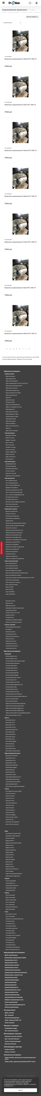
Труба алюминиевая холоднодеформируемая (18, 713)
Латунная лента (10, 798)
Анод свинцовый (10, 895)
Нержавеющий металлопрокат (14, 952)
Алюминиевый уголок (12, 689)
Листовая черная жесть (12, 497)
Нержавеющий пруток (11, 987)
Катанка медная (10, 838)
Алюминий (8, 654)
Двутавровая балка (11, 464)
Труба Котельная (10, 400)
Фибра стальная (10, 454)
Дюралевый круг (10, 769)
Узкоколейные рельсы (12, 645)
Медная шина (9, 857)
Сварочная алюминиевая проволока (16, 703)
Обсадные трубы (10, 402)
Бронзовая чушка (10, 736)
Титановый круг (10, 940)
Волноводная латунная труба (13, 791)
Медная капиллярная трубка (13, 843)
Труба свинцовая (10, 909)
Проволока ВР (9, 520)
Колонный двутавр (11, 466)
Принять (20, 1090)
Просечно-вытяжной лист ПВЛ (14, 490)
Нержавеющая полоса (11, 967)
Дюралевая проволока (12, 765)
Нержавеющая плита (11, 962)
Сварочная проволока (11, 556)
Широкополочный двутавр (13, 475)
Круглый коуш (9, 603)
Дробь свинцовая (10, 897)
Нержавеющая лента (11, 960)
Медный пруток (10, 866)
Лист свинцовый (10, 902)
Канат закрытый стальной (13, 582)
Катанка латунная (10, 793)
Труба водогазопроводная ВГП (14, 385)
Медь (6, 831)
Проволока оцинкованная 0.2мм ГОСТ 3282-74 (20, 105)
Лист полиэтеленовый (11, 1030)
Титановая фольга (10, 933)
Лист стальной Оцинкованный (14, 492)
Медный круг (9, 861)
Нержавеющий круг (11, 982)
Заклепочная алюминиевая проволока (16, 696)
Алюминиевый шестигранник (14, 694)
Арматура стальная (11, 435)
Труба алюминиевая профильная (15, 710)
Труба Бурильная (10, 409)
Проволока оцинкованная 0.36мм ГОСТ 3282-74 (20, 196)
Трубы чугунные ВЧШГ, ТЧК (13, 1020)
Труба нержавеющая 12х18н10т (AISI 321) (17, 383)
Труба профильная (11, 378)
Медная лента (9, 845)
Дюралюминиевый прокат (12, 753)
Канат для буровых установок (14, 570)
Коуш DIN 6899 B (10, 591)
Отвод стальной (9, 1049)
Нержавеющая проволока (12, 970)
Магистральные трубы (12, 411)
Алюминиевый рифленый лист (14, 684)
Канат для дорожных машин (13, 575)
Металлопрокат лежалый (12, 1034)
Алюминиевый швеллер (12, 691)
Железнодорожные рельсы (13, 627)
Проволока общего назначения (14, 532)
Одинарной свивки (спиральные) (15, 608)
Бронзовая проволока (11, 729)
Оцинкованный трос (11, 610)
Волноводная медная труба (13, 833)
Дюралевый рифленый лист (13, 777)
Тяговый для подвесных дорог (14, 619)
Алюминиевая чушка (11, 670)
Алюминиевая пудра (11, 1028)
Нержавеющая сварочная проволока (16, 972)
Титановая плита (10, 923)
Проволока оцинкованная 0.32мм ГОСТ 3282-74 (20, 150)
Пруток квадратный (11, 452)
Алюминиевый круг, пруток (13, 677)
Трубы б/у (8, 428)
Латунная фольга (10, 810)
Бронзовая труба (10, 732)
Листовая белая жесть (12, 499)
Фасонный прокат (10, 461)
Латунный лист (10, 819)
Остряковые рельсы (11, 634)
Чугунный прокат (9, 1010)
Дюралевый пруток (11, 774)
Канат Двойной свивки (12, 568)
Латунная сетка (10, 805)
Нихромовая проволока (12, 885)
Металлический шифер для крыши (15, 501)
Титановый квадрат (11, 937)
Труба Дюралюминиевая (12, 779)
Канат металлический (11, 561)
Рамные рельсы (10, 638)
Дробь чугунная (9, 1012)
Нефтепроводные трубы (12, 414)
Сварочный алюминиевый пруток (15, 705)
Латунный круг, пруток (12, 817)
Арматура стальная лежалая (13, 1036)
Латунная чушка (10, 812)
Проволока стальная (11, 509)
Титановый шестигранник (13, 947)
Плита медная (9, 871)
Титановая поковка (11, 926)
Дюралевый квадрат (11, 767)
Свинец (7, 892)
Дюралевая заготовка (12, 755)
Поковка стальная (10, 447)
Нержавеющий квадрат (12, 980)
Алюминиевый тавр (11, 687)
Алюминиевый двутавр (12, 672)
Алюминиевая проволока (13, 663)
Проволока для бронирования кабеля (16, 523)
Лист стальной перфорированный (15, 494)
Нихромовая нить (10, 883)
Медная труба (9, 852)
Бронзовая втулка (10, 720)
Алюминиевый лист (11, 679)
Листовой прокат (10, 478)
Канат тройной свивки (12, 584)
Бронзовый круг (10, 743)
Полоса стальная (10, 449)
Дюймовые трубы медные (13, 835)
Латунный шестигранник (12, 822)
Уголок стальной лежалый (13, 1041)
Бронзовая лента (10, 722)
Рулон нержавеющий (11, 1002)
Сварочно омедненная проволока (15, 558)
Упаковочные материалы (12, 1055)
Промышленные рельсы (12, 636)
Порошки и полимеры (11, 1025)
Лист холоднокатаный (12, 483)
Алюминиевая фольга (12, 668)
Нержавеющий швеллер (12, 994)
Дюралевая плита (10, 760)
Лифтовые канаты (10, 605)
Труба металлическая (11, 388)
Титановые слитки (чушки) (13, 935)
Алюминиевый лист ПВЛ (12, 682)
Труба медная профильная (13, 876)
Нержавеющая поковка (12, 965)
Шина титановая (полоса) (13, 949)
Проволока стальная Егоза (13, 542)
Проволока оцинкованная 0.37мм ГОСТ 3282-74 (20, 242)
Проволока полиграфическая (13, 537)
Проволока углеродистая (12, 549)
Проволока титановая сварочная (14, 918)
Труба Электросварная (12, 381)
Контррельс (9, 629)
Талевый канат (10, 617)
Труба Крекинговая (11, 418)
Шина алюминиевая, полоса (13, 715)
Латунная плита (10, 800)
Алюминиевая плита (11, 658)
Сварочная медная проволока (14, 873)
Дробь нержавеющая (11, 955)
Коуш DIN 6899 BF (10, 594)
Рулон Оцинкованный (12, 504)
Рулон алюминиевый (11, 701)
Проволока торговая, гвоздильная (15, 546)
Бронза (7, 717)
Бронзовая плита (10, 724)
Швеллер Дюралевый (12, 784)
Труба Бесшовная (10, 376)
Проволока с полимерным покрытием (16, 539)
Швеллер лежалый (10, 1044)
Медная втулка (10, 840)
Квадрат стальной (10, 440)
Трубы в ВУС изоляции (12, 430)
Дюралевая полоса (11, 762)
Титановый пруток (11, 944)
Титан (6, 911)
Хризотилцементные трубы (13, 392)
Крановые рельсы (10, 631)
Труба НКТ (8, 397)
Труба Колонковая (10, 421)
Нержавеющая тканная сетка (14, 975)
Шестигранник (10, 459)
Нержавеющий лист (11, 985)
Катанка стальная (10, 513)
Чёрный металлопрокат (12, 371)
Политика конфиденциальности (16, 1083)
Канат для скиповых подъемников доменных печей (20, 577)
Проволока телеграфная (12, 544)
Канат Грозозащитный (12, 565)
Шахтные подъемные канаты (14, 622)
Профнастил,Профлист (12, 487)
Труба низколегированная (13, 404)
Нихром (7, 878)
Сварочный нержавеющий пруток (15, 1004)
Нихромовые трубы (11, 888)
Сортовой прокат (10, 433)
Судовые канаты (10, 615)
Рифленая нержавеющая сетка (14, 999)
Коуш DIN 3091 (9, 589)
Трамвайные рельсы (11, 643)
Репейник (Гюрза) (10, 554)
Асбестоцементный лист (12, 506)
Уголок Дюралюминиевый (13, 781)
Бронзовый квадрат (11, 741)
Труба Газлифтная (10, 423)
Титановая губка (10, 921)
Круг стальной (9, 442)
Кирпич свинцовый (11, 899)
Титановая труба (10, 930)
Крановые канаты (10, 601)
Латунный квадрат (11, 814)
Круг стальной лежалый (12, 1039)
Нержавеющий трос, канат (13, 990)
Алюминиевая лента (11, 656)
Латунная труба (10, 807)
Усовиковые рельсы (11, 648)
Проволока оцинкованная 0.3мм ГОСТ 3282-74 (20, 288)
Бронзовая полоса (11, 727)
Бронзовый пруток (11, 748)
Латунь (7, 788)
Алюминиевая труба (11, 665)
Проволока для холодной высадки (15, 525)
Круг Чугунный (9, 1015)
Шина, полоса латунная (12, 824)
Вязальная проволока (12, 511)
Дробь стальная (10, 437)
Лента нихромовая (11, 880)
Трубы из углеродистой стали (14, 407)
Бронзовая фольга (10, 734)
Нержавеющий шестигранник (14, 997)
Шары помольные (10, 456)
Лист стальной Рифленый (13, 485)
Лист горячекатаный (11, 480)
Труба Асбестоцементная (12, 390)
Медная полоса (10, 847)
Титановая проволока (11, 928)
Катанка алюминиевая (12, 698)
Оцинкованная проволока (13, 518)
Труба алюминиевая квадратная (14, 708)
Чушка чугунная (9, 1022)
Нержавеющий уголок (11, 992)
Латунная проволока (11, 803)
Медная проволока (11, 850)
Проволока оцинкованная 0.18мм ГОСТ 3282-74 (20, 59)
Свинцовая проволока (12, 907)
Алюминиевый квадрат (12, 675)
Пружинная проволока (12, 551)
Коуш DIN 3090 (9, 587)
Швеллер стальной (11, 473)
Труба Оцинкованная (11, 395)
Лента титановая (10, 916)
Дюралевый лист (10, 772)
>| (29, 349)
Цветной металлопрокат (12, 651)
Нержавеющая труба (11, 977)
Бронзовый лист (10, 746)
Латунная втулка (10, 796)
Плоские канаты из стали (13, 612)
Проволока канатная (11, 528)
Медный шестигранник (12, 868)
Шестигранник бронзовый (13, 750)
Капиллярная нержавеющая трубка (15, 957)
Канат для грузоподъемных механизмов (17, 573)
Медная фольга (10, 854)
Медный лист (9, 864)
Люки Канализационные (12, 1017)
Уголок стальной (10, 471)
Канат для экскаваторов (12, 580)
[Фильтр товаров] (1, 548)
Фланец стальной (10, 1052)
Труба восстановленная (12, 425)
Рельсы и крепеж (10, 624)
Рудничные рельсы (11, 641)
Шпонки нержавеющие (12, 1007)
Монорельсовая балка (12, 468)
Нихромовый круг (10, 890)
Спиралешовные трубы (12, 416)
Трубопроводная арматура (13, 1047)
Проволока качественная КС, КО (14, 530)
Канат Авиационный (11, 563)
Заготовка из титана (11, 914)
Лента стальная (10, 445)
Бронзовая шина (10, 739)
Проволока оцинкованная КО (13, 535)
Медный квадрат (10, 859)
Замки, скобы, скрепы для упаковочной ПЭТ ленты (20, 1061)
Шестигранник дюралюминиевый (15, 786)
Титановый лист (10, 942)
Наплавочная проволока (12, 516)
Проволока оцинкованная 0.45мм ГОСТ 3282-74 (20, 333)
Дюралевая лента (10, 758)
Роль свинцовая (10, 904)
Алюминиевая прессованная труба (15, 661)
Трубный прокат (9, 374)
